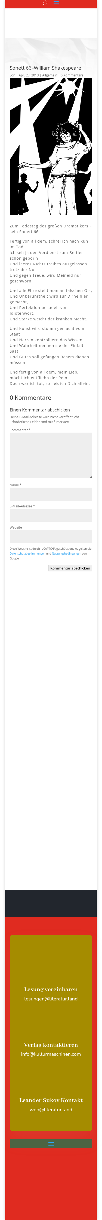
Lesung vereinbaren (51, 989)
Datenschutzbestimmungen (27, 553)
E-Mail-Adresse (22, 506)
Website (16, 527)
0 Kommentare (72, 75)
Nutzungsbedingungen (66, 553)
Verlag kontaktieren (51, 1045)
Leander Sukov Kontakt (51, 1100)
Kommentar (20, 430)
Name (15, 485)
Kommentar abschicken (70, 568)
